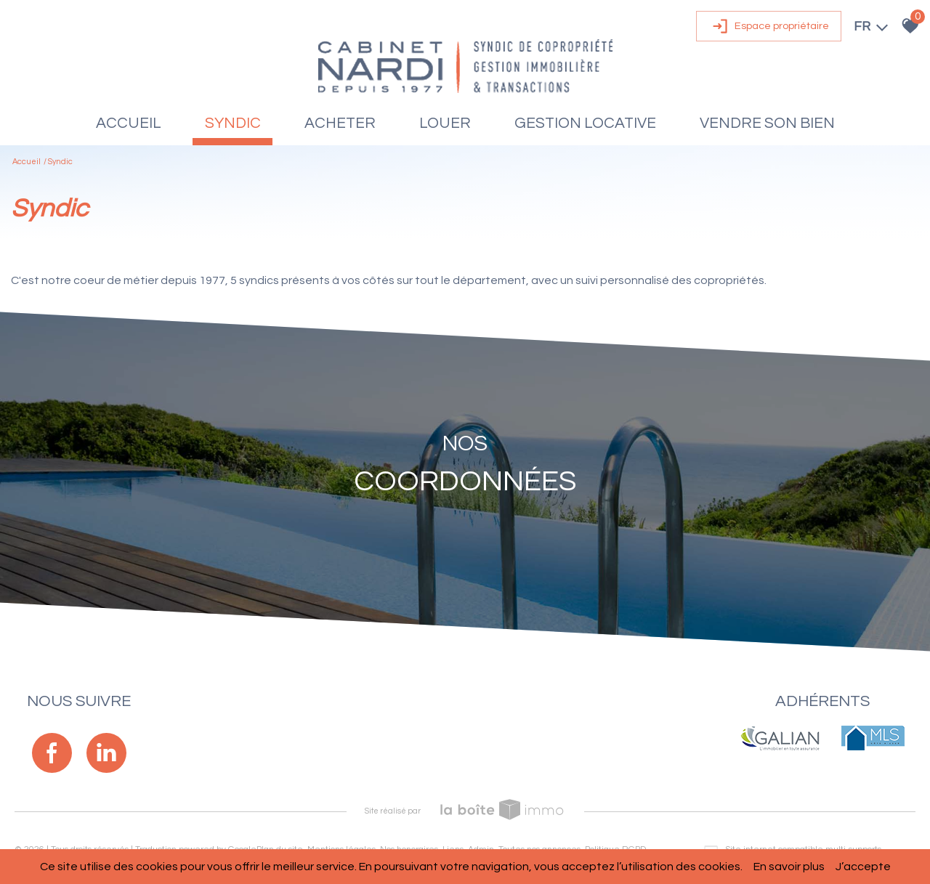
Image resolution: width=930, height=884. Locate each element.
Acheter (340, 123)
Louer (445, 123)
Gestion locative (585, 123)
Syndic (233, 123)
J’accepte (863, 866)
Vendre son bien (767, 123)
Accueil (128, 123)
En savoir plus (789, 866)
